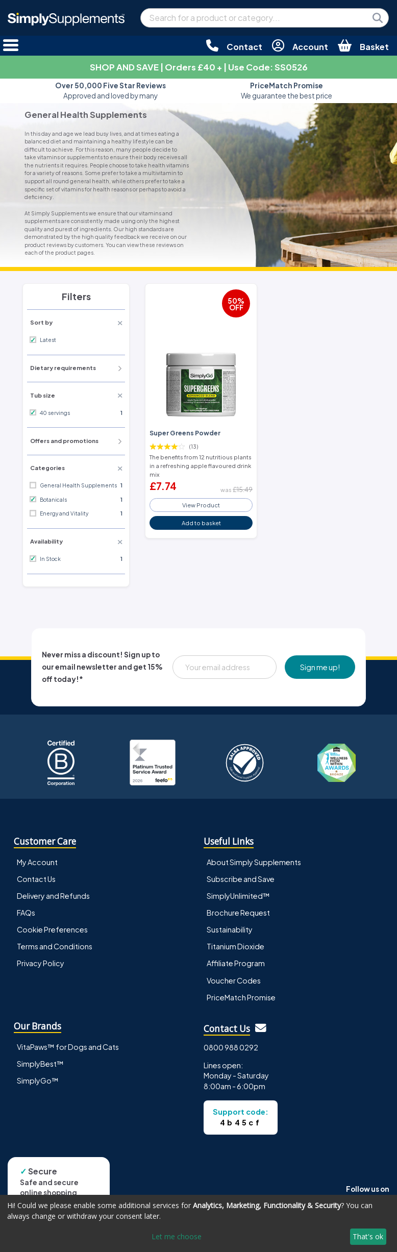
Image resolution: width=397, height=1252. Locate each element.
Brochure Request (238, 912)
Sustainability (230, 929)
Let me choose (177, 1236)
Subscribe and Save (241, 878)
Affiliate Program (236, 963)
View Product (201, 504)
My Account (37, 862)
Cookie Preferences (52, 929)
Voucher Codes (234, 980)
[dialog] (198, 1223)
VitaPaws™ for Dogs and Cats (68, 1046)
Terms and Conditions (54, 946)
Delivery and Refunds (53, 895)
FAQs (26, 912)
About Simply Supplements (254, 862)
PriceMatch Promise (241, 997)
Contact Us (36, 878)
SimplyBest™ (40, 1063)
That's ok (368, 1236)
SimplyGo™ (38, 1080)
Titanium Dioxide (235, 946)
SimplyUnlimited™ (238, 895)
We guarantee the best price (286, 90)
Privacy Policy (40, 963)
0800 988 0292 (231, 1047)
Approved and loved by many (110, 90)
